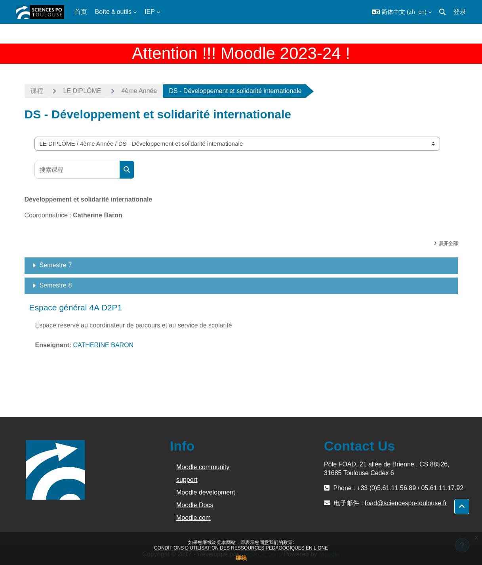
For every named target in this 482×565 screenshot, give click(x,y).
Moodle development (205, 492)
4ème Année (139, 91)
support (186, 479)
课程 (36, 91)
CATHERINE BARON (103, 345)
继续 (241, 558)
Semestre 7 (56, 265)
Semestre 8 (56, 285)
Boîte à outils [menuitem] (113, 11)
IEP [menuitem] (150, 11)
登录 (459, 11)
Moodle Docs (194, 505)
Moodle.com (193, 517)
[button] (401, 12)
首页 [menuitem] (80, 11)
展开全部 (448, 243)
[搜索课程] (77, 170)
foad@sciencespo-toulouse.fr (406, 503)
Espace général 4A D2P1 (75, 307)
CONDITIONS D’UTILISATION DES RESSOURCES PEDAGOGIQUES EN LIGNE (241, 548)
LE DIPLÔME (82, 91)
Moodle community (202, 467)
